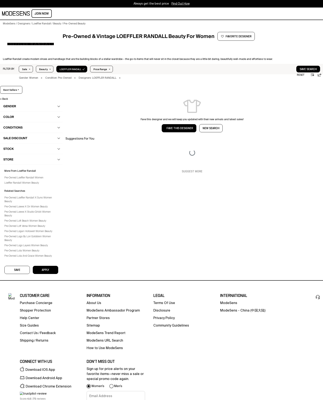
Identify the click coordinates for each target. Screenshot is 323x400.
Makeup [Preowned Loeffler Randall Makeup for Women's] (15, 191)
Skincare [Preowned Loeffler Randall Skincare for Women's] (16, 207)
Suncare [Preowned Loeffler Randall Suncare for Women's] (16, 215)
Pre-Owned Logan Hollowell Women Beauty (31, 372)
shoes (12, 126)
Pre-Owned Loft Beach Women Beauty (28, 361)
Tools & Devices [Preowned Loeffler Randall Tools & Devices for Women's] (20, 223)
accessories (16, 142)
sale (143, 14)
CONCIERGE (159, 14)
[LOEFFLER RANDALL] (30, 44)
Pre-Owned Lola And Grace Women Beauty (31, 396)
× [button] (41, 73)
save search (295, 64)
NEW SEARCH (211, 123)
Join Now (311, 13)
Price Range (46, 64)
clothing (14, 117)
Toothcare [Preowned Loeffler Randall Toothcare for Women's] (17, 231)
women (38, 14)
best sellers (309, 85)
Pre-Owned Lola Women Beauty (24, 391)
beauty (64, 14)
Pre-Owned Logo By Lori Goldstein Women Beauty (30, 379)
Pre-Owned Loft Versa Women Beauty (27, 367)
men (52, 14)
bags (12, 134)
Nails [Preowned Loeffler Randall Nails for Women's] (14, 199)
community (127, 14)
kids (77, 14)
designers (106, 14)
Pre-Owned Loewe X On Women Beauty (29, 347)
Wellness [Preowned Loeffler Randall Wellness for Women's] (16, 239)
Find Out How (181, 3)
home (89, 14)
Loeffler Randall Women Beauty (24, 323)
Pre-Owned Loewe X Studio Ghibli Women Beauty (30, 354)
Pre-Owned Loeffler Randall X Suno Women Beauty (31, 340)
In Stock (69, 64)
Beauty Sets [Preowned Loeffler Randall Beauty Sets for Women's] (18, 166)
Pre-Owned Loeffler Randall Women (26, 318)
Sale (24, 64)
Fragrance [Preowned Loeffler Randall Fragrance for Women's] (17, 174)
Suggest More (192, 166)
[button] (9, 64)
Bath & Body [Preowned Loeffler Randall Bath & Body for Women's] (18, 158)
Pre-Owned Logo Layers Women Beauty (29, 386)
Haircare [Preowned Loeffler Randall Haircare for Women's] (16, 183)
